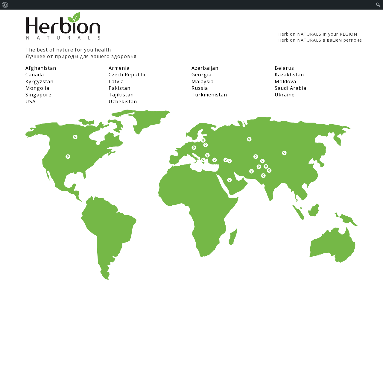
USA (30, 101)
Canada (34, 74)
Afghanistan (40, 68)
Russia (200, 88)
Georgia (202, 74)
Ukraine (285, 94)
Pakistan (119, 88)
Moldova (285, 81)
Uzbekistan (123, 101)
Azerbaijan (205, 68)
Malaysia (203, 81)
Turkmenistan (209, 94)
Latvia (116, 81)
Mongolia (37, 88)
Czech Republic (127, 74)
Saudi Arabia (290, 88)
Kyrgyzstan (39, 81)
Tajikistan (121, 94)
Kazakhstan (289, 74)
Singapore (38, 94)
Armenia (119, 68)
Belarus (284, 68)
